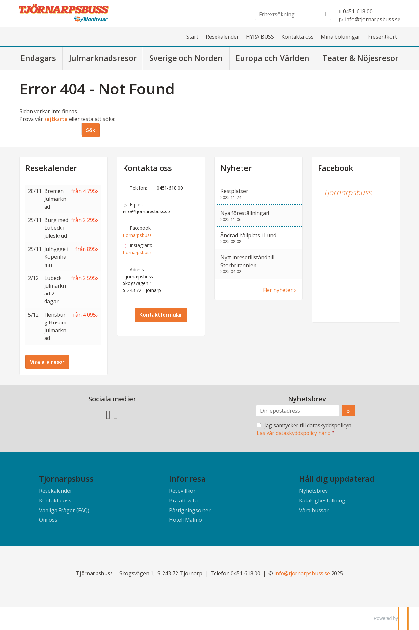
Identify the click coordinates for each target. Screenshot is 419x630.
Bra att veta (183, 500)
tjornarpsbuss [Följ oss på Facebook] (137, 235)
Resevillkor (182, 490)
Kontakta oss (298, 36)
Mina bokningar (340, 36)
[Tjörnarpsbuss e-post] (302, 573)
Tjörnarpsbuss (348, 192)
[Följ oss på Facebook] (108, 414)
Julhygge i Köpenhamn (56, 256)
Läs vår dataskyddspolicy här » (294, 433)
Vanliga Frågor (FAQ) (64, 510)
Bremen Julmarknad (55, 198)
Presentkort (382, 36)
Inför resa (187, 478)
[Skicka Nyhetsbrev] (348, 410)
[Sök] (51, 129)
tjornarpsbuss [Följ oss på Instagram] (137, 252)
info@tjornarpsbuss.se (146, 211)
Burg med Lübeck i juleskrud (56, 227)
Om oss (48, 519)
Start (192, 36)
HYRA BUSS (260, 36)
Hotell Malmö (185, 519)
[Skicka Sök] (91, 130)
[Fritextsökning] (288, 14)
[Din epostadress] (298, 410)
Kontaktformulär (160, 314)
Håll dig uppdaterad (336, 478)
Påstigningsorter (190, 510)
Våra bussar (314, 510)
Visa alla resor (47, 361)
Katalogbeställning (322, 500)
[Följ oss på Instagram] (116, 414)
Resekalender (222, 36)
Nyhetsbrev (313, 490)
